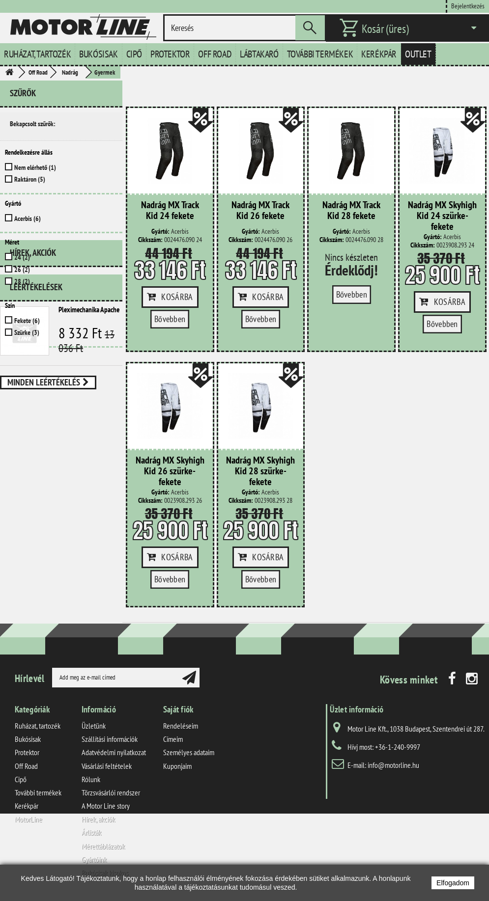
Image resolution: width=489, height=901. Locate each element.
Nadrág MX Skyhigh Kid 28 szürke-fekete (260, 471)
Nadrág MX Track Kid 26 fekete (260, 210)
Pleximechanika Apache (88, 420)
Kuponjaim (177, 766)
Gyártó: (160, 231)
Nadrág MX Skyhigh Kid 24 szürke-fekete (442, 216)
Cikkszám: (150, 240)
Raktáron (29, 179)
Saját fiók (178, 709)
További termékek (320, 54)
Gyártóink (94, 859)
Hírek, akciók (33, 367)
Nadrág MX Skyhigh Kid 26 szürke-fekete (170, 471)
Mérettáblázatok (103, 846)
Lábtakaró (259, 54)
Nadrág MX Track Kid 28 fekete (351, 210)
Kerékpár (379, 54)
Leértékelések (36, 398)
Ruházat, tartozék (37, 54)
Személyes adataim (188, 752)
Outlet (418, 54)
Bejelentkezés (468, 5)
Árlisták (91, 832)
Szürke (26, 332)
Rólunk (91, 779)
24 (22, 257)
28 (22, 281)
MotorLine (28, 819)
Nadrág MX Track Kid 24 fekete (170, 210)
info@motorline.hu (393, 765)
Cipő (134, 54)
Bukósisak (98, 54)
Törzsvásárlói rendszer (111, 792)
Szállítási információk (110, 739)
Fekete (27, 320)
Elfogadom (452, 883)
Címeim (173, 739)
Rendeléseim (180, 726)
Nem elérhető (35, 167)
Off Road (214, 54)
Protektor (170, 54)
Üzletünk (94, 726)
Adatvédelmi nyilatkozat (114, 752)
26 (22, 269)
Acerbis (27, 218)
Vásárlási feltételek (107, 766)
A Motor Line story (106, 806)
